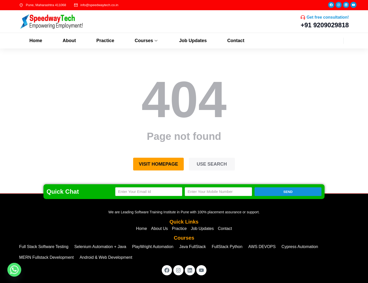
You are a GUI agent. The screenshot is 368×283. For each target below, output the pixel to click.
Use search (212, 164)
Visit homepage (158, 164)
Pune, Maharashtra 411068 (46, 5)
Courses (147, 40)
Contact (235, 40)
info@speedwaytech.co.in (99, 5)
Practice (105, 40)
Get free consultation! (328, 17)
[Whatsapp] (14, 270)
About (69, 40)
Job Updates (193, 40)
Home (35, 40)
